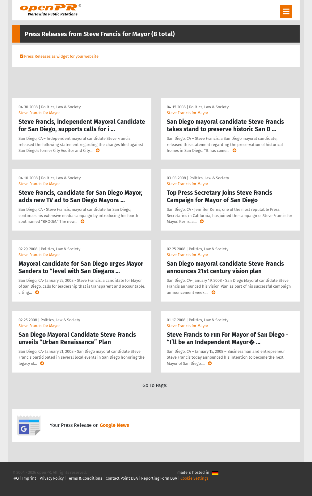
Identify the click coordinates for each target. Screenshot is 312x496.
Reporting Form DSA (159, 478)
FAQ (15, 478)
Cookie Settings (194, 478)
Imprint (29, 478)
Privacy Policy (52, 478)
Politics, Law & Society (61, 107)
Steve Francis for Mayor (39, 112)
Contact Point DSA (122, 478)
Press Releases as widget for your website (61, 56)
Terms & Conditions (84, 478)
